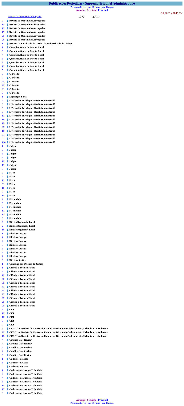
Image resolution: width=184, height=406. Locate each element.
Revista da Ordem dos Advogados (24, 16)
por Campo (108, 7)
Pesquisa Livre (78, 7)
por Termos (94, 7)
